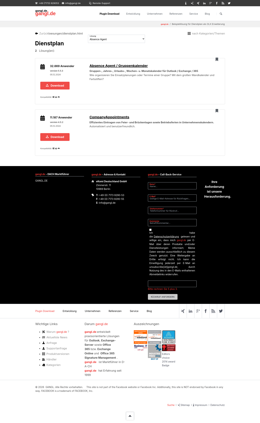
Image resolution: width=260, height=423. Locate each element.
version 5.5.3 (56, 71)
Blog (207, 13)
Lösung (93, 36)
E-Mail (154, 199)
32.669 (62, 66)
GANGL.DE (41, 183)
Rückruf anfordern (162, 299)
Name (154, 187)
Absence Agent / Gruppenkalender (120, 66)
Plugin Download (109, 13)
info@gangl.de (107, 205)
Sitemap (185, 407)
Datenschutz (217, 407)
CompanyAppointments (110, 119)
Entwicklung (133, 13)
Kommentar (154, 224)
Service (193, 13)
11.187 (61, 119)
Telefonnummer (157, 212)
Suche (171, 407)
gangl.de (45, 13)
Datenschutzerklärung (166, 239)
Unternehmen (155, 13)
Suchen (221, 13)
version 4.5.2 (57, 124)
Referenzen (175, 13)
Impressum (201, 407)
